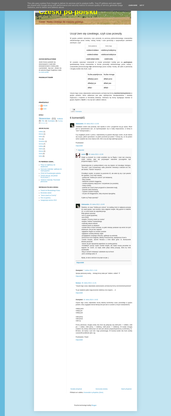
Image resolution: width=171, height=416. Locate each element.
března (41, 134)
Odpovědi (81, 150)
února (41, 153)
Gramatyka (78, 111)
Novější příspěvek (76, 389)
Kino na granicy (46, 198)
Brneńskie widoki (46, 193)
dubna (41, 149)
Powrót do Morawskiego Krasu (50, 190)
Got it (142, 5)
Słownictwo (44, 118)
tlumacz (78, 283)
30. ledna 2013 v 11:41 (89, 283)
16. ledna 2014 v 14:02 (90, 299)
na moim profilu (44, 72)
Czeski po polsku (68, 12)
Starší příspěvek (126, 389)
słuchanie (43, 123)
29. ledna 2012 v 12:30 (91, 124)
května (41, 131)
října (40, 139)
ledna (40, 136)
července (42, 141)
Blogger (93, 405)
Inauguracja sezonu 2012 (49, 200)
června (41, 144)
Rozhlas (60, 121)
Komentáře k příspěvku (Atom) (93, 392)
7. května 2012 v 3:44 (90, 270)
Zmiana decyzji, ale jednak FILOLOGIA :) (49, 176)
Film (43, 121)
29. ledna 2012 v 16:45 (97, 204)
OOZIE (45, 106)
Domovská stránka (102, 389)
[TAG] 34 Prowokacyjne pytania (51, 173)
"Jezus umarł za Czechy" (49, 195)
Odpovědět (79, 146)
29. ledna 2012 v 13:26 (96, 154)
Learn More (132, 5)
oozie (83, 154)
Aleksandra (79, 124)
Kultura (60, 119)
